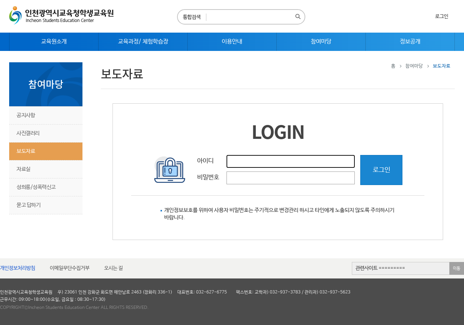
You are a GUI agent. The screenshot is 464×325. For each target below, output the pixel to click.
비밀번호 (208, 177)
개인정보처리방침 (17, 268)
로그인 (441, 16)
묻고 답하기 (28, 205)
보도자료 (25, 151)
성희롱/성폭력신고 (36, 187)
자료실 (23, 169)
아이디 (205, 161)
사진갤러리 (28, 133)
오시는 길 (113, 268)
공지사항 (25, 115)
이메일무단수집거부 (69, 268)
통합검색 (191, 17)
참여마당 (414, 66)
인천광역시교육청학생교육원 (61, 15)
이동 (456, 268)
